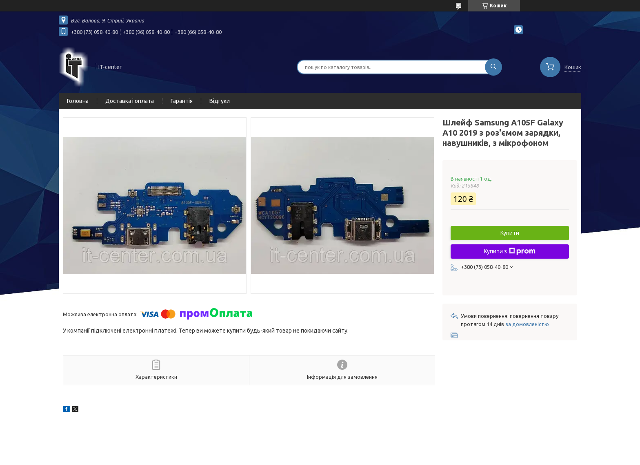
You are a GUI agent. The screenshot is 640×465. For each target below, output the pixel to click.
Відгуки (219, 101)
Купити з (510, 251)
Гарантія (182, 101)
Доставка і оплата (129, 101)
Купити (509, 233)
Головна (78, 101)
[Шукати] (493, 67)
